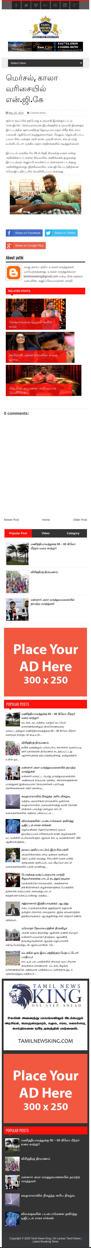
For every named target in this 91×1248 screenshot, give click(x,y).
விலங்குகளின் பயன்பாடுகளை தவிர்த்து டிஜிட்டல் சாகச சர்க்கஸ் (46, 1217)
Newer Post (11, 520)
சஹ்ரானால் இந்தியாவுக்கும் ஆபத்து (44, 904)
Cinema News (38, 112)
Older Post (80, 520)
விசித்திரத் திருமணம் (44, 573)
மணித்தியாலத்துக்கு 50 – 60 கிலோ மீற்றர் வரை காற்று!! (49, 1143)
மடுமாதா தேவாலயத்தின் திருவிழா (44, 929)
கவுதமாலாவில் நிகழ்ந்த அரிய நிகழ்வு (45, 797)
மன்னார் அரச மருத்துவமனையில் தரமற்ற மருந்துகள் (48, 1180)
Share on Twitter (60, 233)
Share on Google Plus (24, 245)
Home (46, 520)
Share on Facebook (23, 233)
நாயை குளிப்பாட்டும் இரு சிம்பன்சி (44, 850)
